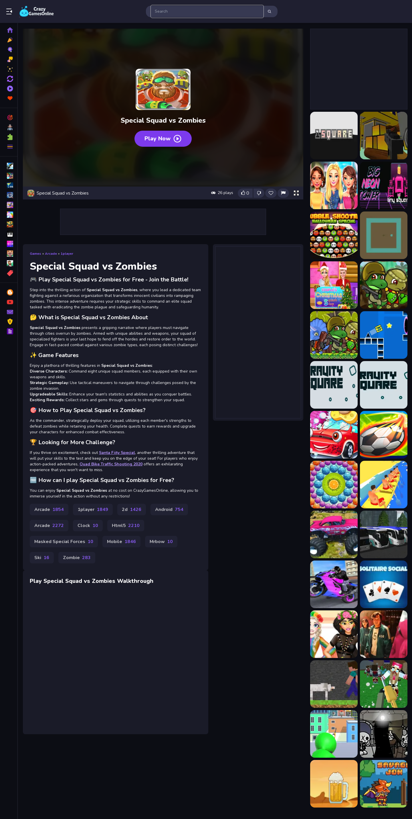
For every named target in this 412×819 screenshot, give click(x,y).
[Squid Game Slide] (383, 634)
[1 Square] (334, 135)
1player (67, 253)
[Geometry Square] (383, 335)
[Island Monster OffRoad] (334, 534)
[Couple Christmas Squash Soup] (334, 285)
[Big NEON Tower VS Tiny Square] (383, 185)
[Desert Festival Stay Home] (334, 634)
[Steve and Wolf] (334, 684)
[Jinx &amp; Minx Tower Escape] (383, 734)
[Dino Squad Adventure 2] (334, 335)
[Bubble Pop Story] (334, 484)
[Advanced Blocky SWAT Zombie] (383, 684)
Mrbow (161, 541)
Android (169, 509)
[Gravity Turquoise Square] (383, 385)
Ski (41, 557)
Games (35, 253)
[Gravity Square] (334, 385)
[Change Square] (383, 235)
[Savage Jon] (383, 784)
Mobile (121, 541)
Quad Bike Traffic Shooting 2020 (111, 464)
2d (131, 509)
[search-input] (207, 11)
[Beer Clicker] (334, 784)
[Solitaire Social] (383, 584)
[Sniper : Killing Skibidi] (334, 734)
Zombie (77, 557)
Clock (88, 525)
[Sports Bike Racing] (334, 584)
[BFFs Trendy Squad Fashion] (334, 185)
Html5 (126, 525)
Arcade (51, 253)
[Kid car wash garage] (334, 435)
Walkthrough (135, 581)
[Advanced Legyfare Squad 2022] (383, 135)
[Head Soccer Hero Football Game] (383, 435)
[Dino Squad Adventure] (383, 285)
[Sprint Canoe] (383, 484)
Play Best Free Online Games (36, 11)
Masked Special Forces (63, 541)
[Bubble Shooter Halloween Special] (334, 235)
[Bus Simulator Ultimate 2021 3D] (383, 534)
